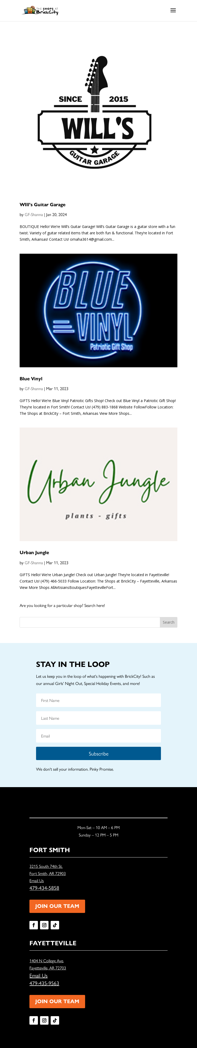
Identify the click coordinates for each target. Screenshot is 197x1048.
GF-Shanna (34, 214)
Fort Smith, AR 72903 (47, 873)
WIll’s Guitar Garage (42, 205)
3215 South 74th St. (46, 866)
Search (168, 622)
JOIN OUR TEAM (57, 906)
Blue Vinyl (31, 379)
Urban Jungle (34, 552)
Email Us (36, 880)
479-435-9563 (44, 983)
